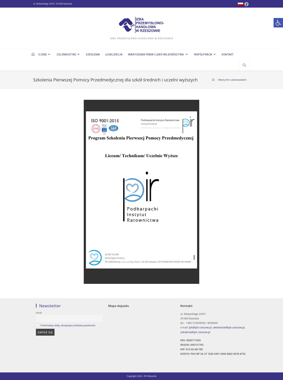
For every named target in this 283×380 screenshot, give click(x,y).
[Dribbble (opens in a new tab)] (240, 4)
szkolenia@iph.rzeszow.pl (195, 332)
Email (39, 312)
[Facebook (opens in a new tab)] (246, 4)
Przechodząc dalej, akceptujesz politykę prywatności (68, 325)
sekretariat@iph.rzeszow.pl (229, 327)
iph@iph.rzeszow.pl (200, 327)
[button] (278, 22)
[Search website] (244, 65)
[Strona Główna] (213, 79)
